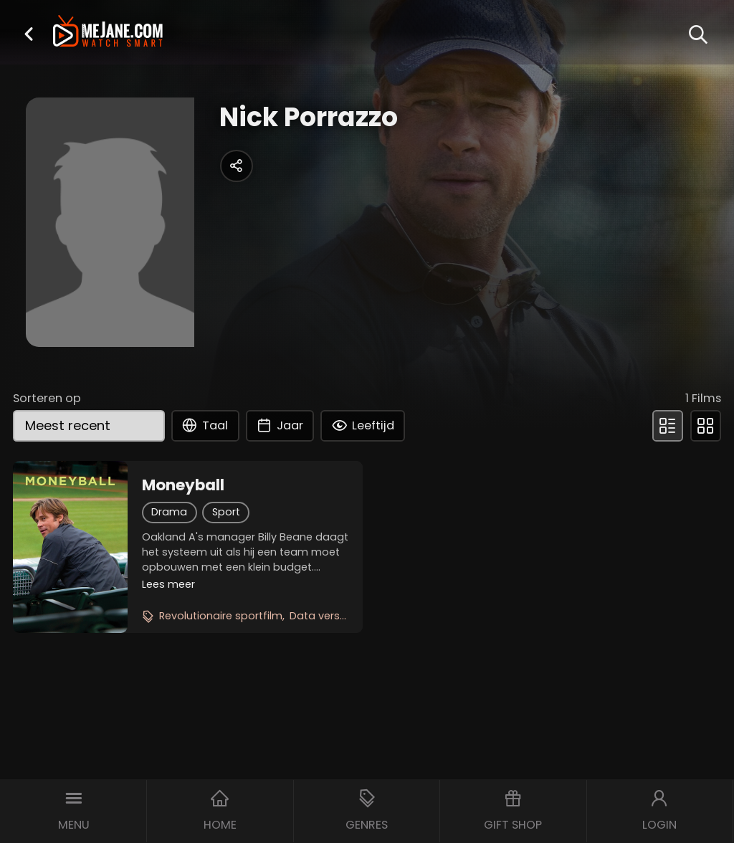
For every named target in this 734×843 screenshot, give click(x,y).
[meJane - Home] (108, 32)
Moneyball (183, 485)
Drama (169, 512)
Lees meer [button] (168, 584)
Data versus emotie (341, 616)
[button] (28, 33)
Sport (226, 512)
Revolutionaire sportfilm (220, 616)
